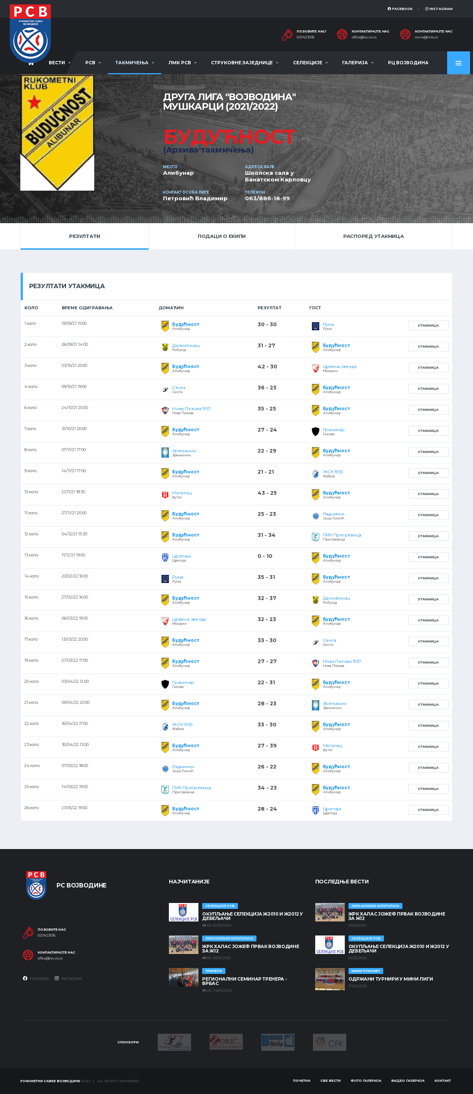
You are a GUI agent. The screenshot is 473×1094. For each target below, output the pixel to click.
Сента (179, 387)
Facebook (400, 9)
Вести (57, 62)
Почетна (301, 1080)
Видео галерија (408, 1080)
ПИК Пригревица (342, 535)
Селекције (307, 62)
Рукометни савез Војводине (50, 1081)
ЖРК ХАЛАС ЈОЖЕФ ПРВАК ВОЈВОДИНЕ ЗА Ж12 (250, 949)
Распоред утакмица (373, 236)
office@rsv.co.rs (364, 37)
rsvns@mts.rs (426, 37)
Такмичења (132, 62)
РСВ (90, 62)
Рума (328, 324)
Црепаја (181, 556)
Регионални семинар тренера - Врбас (244, 981)
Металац (181, 492)
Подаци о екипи (222, 236)
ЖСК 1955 (333, 471)
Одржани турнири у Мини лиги (390, 979)
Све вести (330, 1080)
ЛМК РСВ (180, 62)
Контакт (443, 1080)
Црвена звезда (340, 366)
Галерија (355, 62)
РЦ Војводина (408, 62)
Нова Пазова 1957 (191, 408)
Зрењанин (184, 450)
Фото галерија (366, 1080)
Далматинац (186, 345)
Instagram (439, 9)
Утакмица (428, 325)
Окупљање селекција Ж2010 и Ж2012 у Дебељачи (252, 916)
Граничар (334, 429)
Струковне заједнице (242, 62)
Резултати (84, 236)
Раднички (333, 514)
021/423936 (305, 37)
